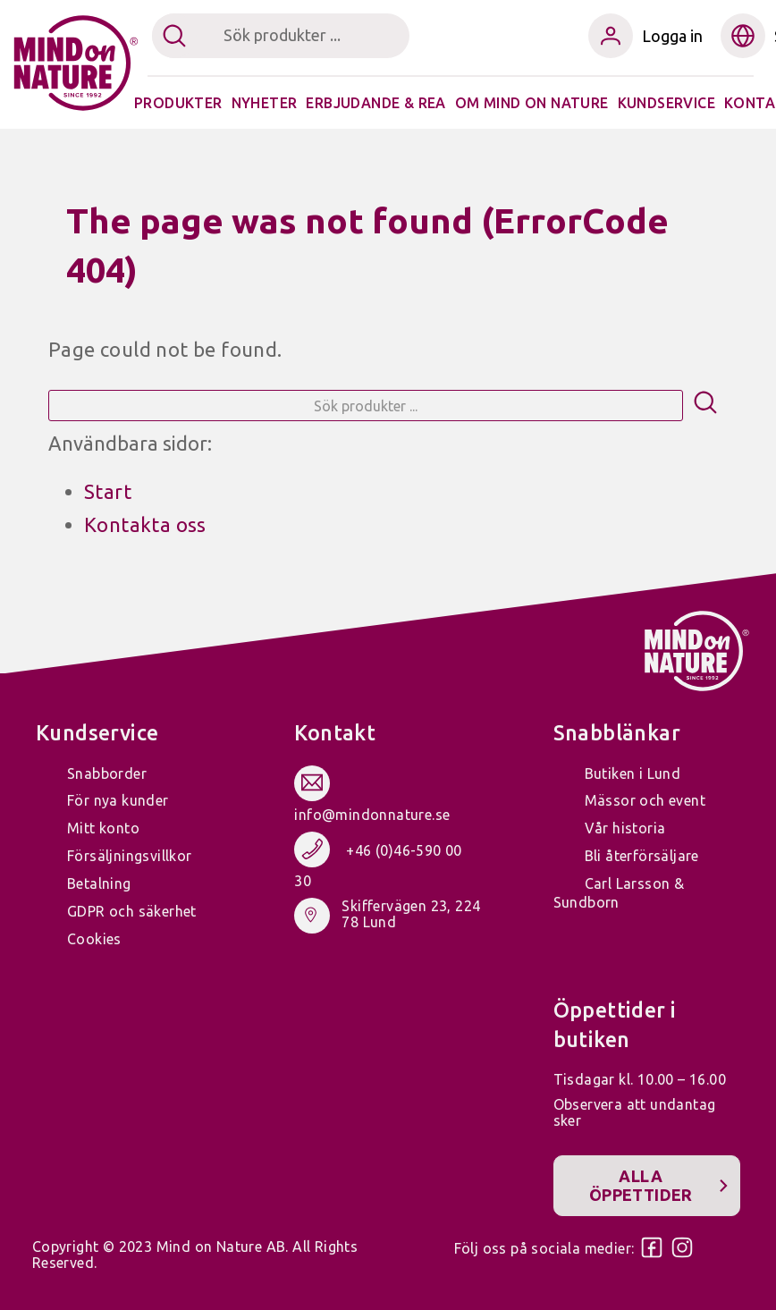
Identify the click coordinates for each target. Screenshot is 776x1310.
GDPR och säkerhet (132, 911)
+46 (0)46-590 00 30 (377, 865)
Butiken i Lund (633, 773)
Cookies (94, 939)
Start (107, 491)
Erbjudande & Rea (375, 103)
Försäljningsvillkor (129, 856)
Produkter (178, 103)
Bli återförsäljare (642, 856)
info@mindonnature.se (372, 815)
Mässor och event (645, 800)
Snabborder (107, 773)
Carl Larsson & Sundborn (619, 892)
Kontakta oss (145, 524)
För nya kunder (118, 800)
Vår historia (625, 828)
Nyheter (265, 103)
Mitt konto (103, 828)
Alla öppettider (641, 1185)
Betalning (99, 883)
